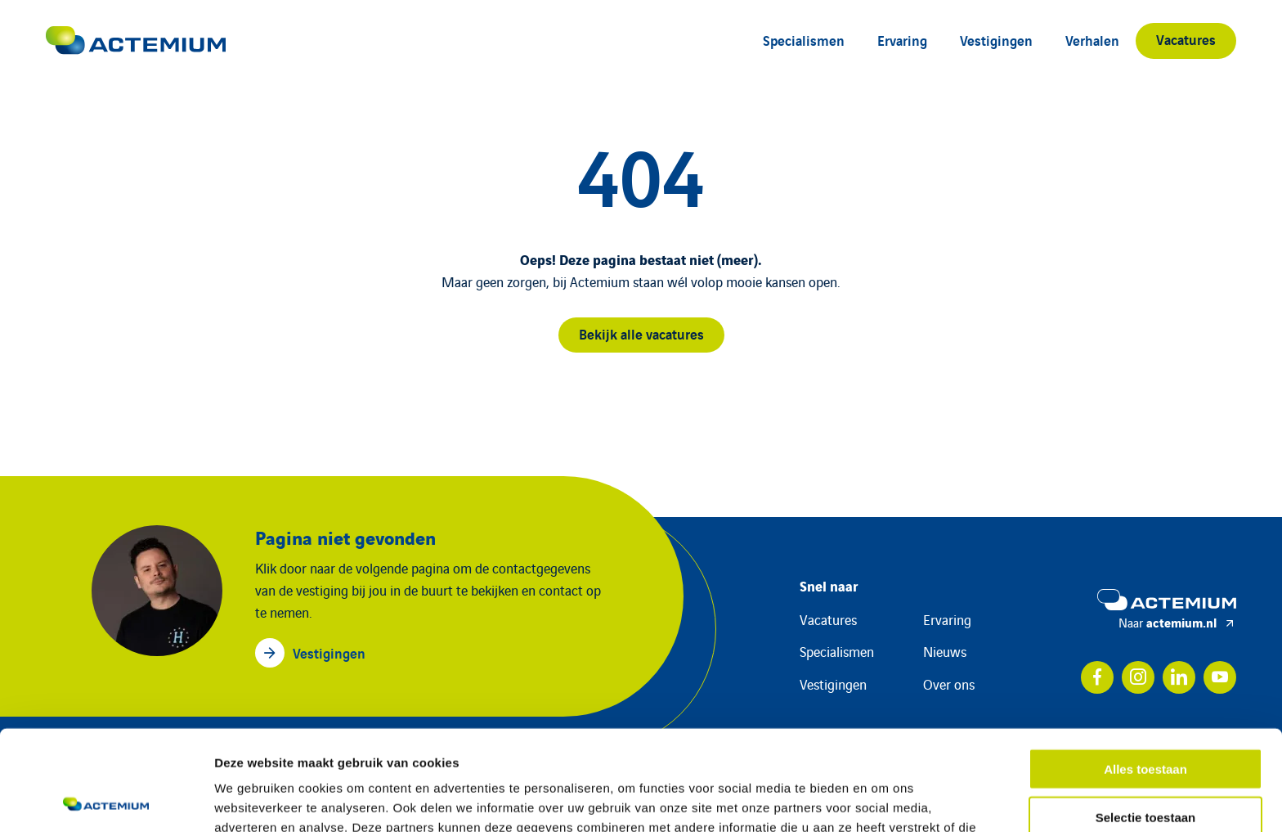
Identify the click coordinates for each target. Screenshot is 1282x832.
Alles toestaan (1145, 669)
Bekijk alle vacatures (641, 333)
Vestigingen (996, 39)
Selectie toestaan (1146, 717)
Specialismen (804, 39)
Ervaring (902, 39)
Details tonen (883, 800)
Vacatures (1186, 39)
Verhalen (1092, 39)
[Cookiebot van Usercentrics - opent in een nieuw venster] (105, 800)
